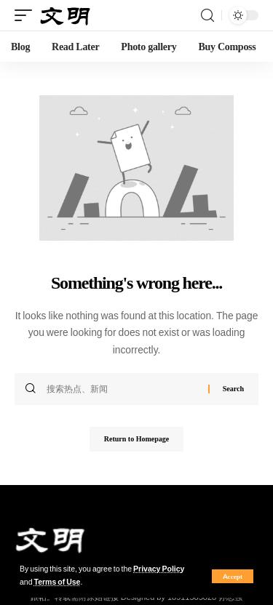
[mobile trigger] (27, 15)
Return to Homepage (136, 439)
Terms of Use (57, 582)
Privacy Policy (158, 569)
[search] (207, 15)
